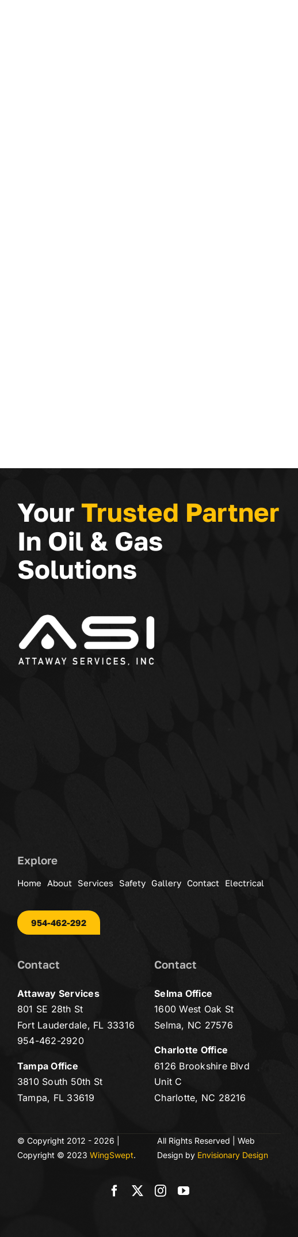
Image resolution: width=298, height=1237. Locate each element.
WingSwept (111, 1155)
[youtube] (183, 1191)
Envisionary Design (232, 1155)
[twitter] (137, 1191)
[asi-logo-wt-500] (86, 618)
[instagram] (160, 1191)
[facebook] (114, 1191)
